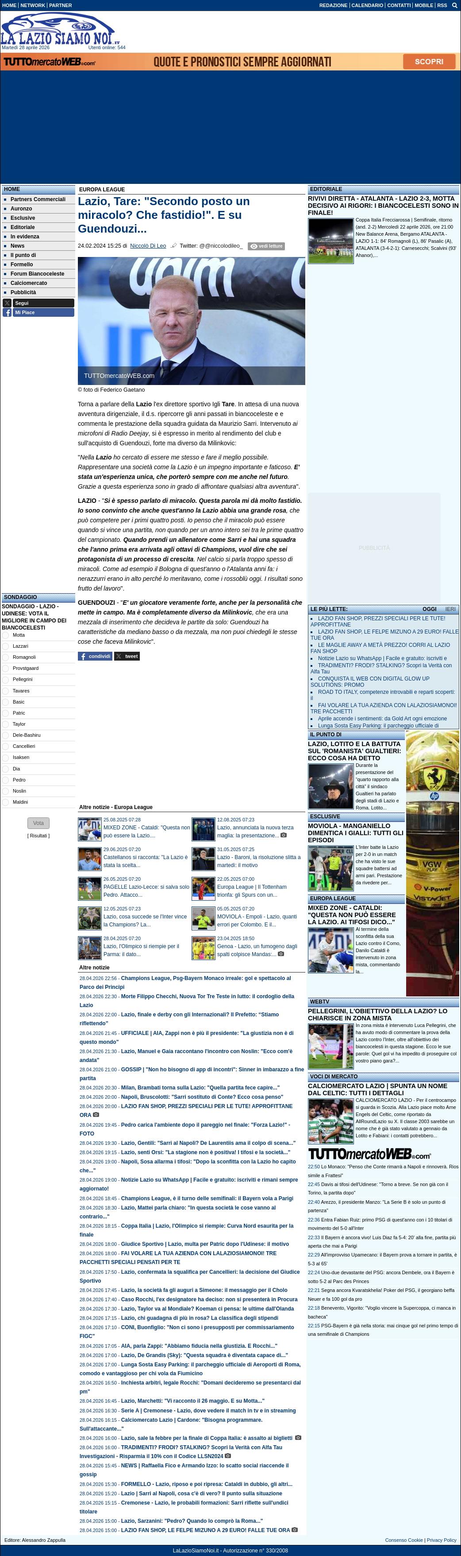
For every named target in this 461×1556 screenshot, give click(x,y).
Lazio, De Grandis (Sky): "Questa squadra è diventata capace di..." (204, 1355)
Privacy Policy (442, 1540)
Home (12, 189)
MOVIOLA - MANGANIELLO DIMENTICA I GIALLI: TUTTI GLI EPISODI (355, 833)
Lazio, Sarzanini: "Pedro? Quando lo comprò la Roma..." (192, 1521)
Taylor (19, 724)
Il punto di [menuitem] (20, 255)
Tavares (21, 690)
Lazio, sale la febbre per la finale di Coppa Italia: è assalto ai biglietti (207, 1438)
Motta (19, 635)
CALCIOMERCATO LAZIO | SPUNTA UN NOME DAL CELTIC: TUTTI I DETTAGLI (377, 1089)
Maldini (20, 802)
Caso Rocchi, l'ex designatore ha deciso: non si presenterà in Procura (209, 1299)
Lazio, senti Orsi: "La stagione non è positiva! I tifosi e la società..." (206, 1152)
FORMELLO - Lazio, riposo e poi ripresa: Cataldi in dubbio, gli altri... (206, 1484)
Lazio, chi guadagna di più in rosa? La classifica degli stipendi (199, 1318)
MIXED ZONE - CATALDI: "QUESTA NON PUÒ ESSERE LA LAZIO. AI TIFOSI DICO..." (352, 915)
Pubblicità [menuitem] (20, 292)
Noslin (19, 791)
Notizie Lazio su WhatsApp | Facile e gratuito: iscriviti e (382, 658)
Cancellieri (24, 746)
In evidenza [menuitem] (21, 236)
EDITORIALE (326, 189)
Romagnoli (24, 657)
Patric (19, 713)
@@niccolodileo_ (220, 246)
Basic (18, 701)
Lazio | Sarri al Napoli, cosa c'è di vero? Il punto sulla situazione (201, 1493)
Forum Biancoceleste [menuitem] (34, 274)
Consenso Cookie (404, 1540)
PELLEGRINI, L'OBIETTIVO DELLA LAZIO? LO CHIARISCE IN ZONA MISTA (377, 1015)
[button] (38, 823)
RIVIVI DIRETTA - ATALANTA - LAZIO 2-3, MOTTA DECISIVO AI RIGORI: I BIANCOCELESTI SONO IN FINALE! (383, 205)
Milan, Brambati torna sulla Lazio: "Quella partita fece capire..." (200, 1088)
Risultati (38, 835)
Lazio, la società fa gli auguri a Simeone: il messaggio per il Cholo (204, 1290)
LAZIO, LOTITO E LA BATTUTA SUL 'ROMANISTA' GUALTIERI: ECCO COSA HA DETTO (354, 751)
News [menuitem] (14, 246)
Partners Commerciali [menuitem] (34, 199)
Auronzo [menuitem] (18, 209)
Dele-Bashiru (26, 735)
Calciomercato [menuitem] (25, 283)
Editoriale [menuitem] (19, 227)
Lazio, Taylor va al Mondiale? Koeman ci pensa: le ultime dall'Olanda (207, 1309)
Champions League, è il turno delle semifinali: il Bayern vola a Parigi (207, 1198)
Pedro (19, 779)
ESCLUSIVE (325, 816)
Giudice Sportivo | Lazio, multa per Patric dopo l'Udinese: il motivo (205, 1244)
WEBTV (319, 1002)
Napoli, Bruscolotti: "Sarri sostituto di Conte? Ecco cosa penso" (202, 1097)
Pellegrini (22, 679)
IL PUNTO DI (326, 734)
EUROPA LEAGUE (333, 898)
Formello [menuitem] (18, 264)
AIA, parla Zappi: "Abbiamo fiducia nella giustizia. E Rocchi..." (199, 1346)
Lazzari (20, 646)
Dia (16, 768)
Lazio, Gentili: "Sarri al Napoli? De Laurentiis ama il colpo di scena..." (208, 1143)
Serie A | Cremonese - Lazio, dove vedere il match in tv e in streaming (208, 1411)
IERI (451, 609)
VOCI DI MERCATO (334, 1077)
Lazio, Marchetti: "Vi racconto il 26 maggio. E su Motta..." (193, 1401)
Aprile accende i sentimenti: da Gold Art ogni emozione (382, 719)
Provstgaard (25, 668)
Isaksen (21, 757)
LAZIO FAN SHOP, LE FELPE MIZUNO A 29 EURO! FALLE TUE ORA (205, 1530)
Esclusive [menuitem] (19, 218)
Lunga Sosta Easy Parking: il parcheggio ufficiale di (378, 726)
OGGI (429, 609)
